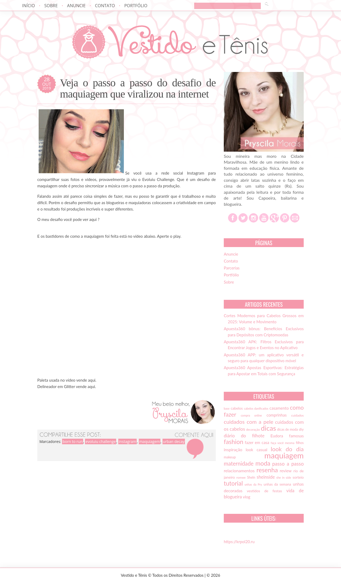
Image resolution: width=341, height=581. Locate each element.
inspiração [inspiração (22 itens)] (233, 449)
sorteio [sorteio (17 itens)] (298, 477)
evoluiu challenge (101, 441)
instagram (127, 441)
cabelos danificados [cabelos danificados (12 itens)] (256, 408)
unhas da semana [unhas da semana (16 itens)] (277, 484)
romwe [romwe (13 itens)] (241, 477)
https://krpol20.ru (239, 541)
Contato (105, 6)
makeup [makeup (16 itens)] (230, 457)
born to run (73, 441)
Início (28, 6)
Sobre (51, 6)
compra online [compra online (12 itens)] (251, 415)
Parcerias (231, 267)
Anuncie (76, 6)
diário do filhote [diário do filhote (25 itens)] (244, 435)
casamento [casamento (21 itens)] (279, 408)
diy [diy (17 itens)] (301, 429)
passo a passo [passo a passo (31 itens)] (288, 464)
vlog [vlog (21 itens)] (246, 496)
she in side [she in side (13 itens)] (283, 477)
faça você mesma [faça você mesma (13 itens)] (282, 443)
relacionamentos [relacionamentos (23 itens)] (239, 470)
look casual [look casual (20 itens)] (256, 449)
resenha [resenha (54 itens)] (267, 470)
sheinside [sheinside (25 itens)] (266, 477)
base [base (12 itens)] (227, 408)
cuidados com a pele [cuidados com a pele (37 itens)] (248, 421)
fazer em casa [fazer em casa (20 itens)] (257, 442)
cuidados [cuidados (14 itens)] (297, 415)
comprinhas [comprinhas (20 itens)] (276, 415)
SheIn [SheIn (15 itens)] (251, 477)
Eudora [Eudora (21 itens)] (276, 435)
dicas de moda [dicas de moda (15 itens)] (287, 429)
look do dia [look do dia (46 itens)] (287, 449)
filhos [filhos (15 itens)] (300, 443)
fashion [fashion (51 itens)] (233, 441)
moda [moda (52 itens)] (262, 463)
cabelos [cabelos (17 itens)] (237, 408)
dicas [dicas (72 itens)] (268, 428)
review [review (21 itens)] (286, 470)
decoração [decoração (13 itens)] (253, 429)
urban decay (174, 441)
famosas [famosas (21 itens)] (296, 435)
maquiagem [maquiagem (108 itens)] (284, 455)
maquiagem (149, 441)
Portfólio (135, 6)
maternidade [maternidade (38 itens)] (239, 463)
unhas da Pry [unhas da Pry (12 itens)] (253, 484)
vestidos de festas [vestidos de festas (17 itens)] (264, 491)
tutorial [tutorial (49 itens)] (233, 483)
